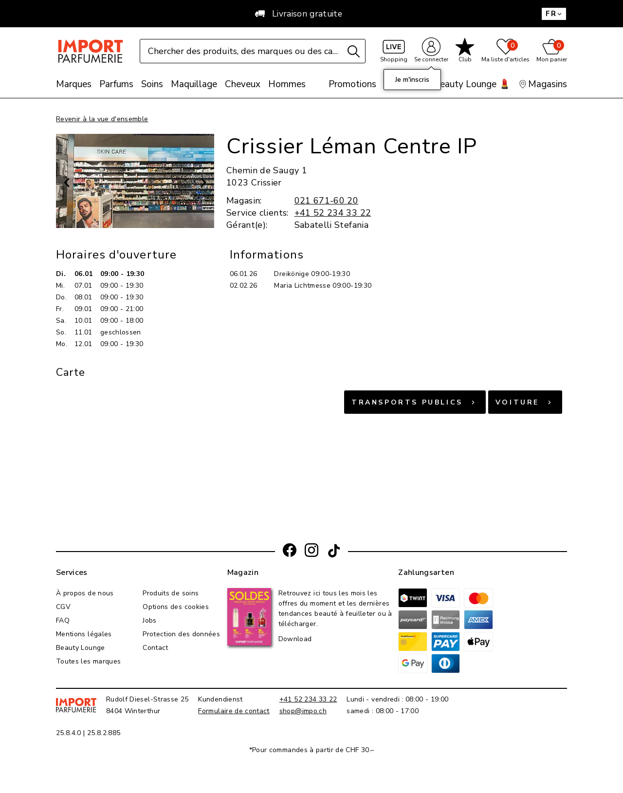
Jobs (149, 620)
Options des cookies (176, 606)
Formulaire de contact (233, 711)
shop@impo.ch (303, 711)
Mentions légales (84, 634)
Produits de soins (171, 593)
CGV (63, 606)
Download (295, 639)
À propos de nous (85, 593)
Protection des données (181, 634)
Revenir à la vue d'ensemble (102, 119)
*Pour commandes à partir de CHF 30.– (311, 750)
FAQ (63, 620)
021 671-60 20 (326, 200)
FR (554, 13)
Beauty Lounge (80, 647)
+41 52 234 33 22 (332, 213)
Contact (155, 647)
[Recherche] (353, 51)
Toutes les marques (88, 661)
